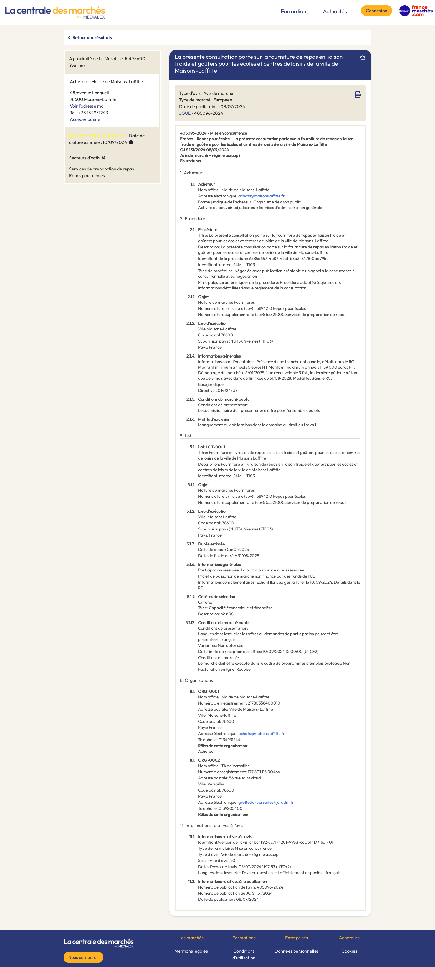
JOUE (185, 113)
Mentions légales (191, 951)
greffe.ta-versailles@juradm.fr (266, 802)
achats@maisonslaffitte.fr (261, 195)
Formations (295, 11)
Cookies (349, 951)
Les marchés (191, 937)
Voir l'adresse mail (88, 106)
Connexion (376, 10)
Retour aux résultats (92, 37)
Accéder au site (85, 119)
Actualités (335, 11)
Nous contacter (83, 957)
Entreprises (296, 937)
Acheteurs (349, 937)
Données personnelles (297, 951)
